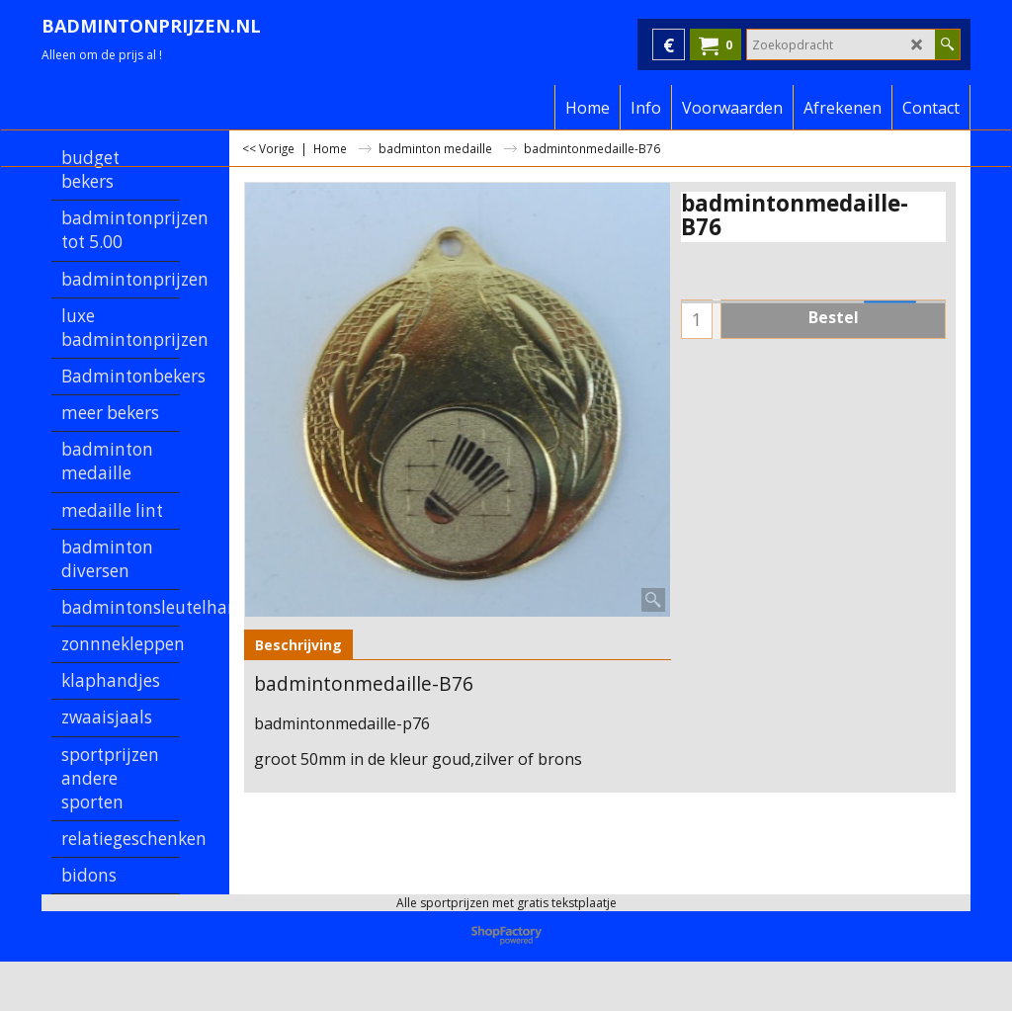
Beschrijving (298, 644)
